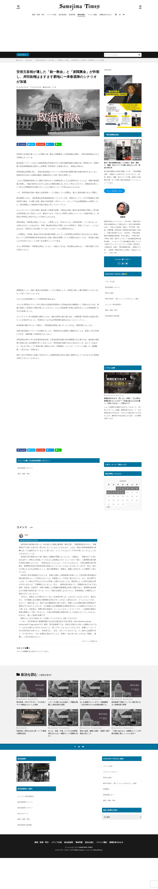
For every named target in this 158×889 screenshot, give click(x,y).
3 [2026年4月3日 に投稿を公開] (127, 488)
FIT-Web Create (77, 850)
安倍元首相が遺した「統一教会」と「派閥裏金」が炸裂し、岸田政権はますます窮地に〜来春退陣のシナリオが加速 (70, 60)
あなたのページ (23, 813)
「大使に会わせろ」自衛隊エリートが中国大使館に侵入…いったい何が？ (126, 732)
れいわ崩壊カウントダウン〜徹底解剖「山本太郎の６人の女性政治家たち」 (94, 703)
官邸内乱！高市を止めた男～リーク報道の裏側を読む (31, 732)
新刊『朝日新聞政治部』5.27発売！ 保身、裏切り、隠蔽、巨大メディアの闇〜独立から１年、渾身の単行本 (122, 165)
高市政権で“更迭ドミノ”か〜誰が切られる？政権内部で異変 (126, 703)
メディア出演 (51, 15)
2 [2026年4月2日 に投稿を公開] (122, 488)
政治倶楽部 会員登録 (112, 316)
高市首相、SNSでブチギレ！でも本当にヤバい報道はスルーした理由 (31, 703)
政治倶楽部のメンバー (25, 802)
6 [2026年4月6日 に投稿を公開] (108, 492)
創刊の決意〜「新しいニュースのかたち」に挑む (122, 299)
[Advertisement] (79, 35)
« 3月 (108, 507)
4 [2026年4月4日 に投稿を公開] (132, 488)
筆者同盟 (72, 15)
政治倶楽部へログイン (25, 468)
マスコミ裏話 (92, 15)
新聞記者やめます (106, 15)
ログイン (36, 651)
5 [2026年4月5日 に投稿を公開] (136, 488)
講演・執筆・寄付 (38, 15)
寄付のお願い (109, 293)
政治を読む (81, 15)
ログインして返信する (89, 641)
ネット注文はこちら (114, 191)
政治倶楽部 (62, 15)
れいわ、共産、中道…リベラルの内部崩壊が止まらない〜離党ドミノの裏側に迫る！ (63, 733)
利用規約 (106, 789)
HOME (20, 60)
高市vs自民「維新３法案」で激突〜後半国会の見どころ (95, 732)
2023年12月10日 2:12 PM (29, 540)
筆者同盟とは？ (108, 795)
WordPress (98, 850)
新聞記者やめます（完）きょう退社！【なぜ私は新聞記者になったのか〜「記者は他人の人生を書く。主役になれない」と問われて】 (122, 400)
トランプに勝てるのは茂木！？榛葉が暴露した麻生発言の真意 (63, 703)
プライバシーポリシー (110, 772)
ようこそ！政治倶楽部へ (113, 304)
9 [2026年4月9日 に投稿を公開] (122, 492)
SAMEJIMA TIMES (85, 847)
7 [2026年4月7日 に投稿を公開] (113, 492)
